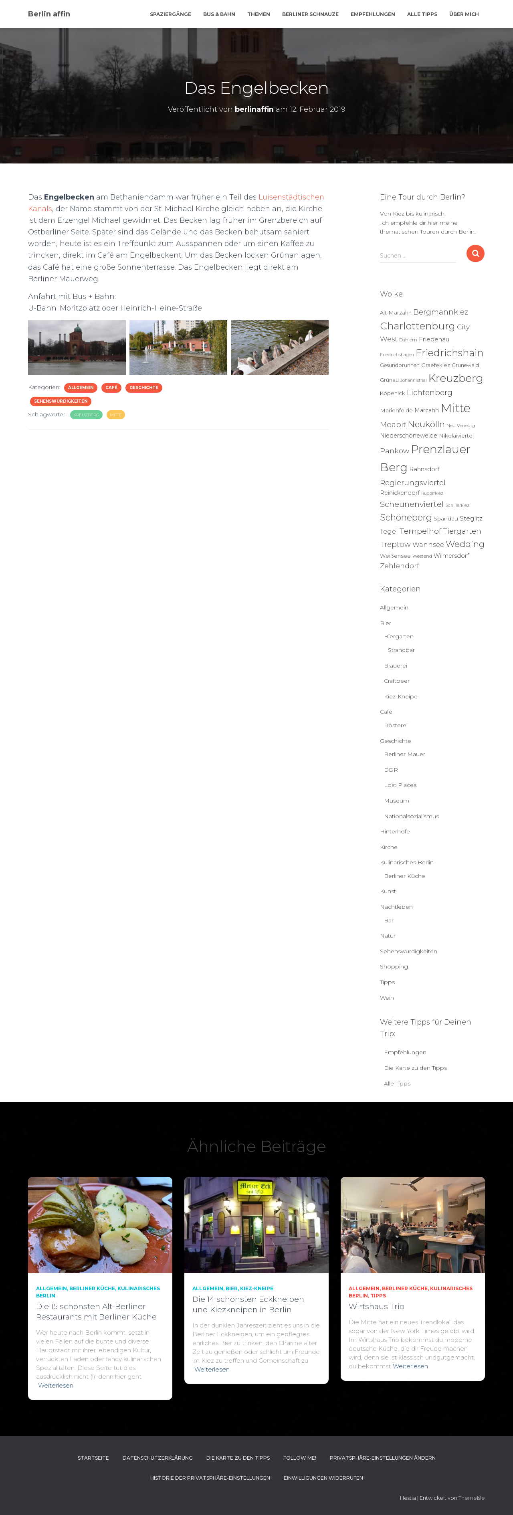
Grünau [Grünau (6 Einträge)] (389, 380)
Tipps (387, 982)
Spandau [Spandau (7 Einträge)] (446, 518)
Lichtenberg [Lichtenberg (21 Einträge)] (429, 392)
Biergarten (399, 636)
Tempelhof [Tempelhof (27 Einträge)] (420, 531)
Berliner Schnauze (310, 14)
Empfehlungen (373, 14)
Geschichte (143, 387)
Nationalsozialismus (411, 816)
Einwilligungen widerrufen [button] (323, 1478)
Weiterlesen (55, 1385)
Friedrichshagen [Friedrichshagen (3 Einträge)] (397, 354)
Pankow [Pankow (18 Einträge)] (394, 450)
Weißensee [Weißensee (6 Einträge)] (395, 556)
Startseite (93, 1458)
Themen (258, 14)
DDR (391, 769)
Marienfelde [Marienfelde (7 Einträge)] (396, 410)
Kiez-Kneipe (401, 696)
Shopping (394, 966)
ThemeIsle (471, 1498)
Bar (389, 920)
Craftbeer (397, 680)
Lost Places (400, 785)
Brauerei (395, 665)
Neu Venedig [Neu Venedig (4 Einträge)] (460, 425)
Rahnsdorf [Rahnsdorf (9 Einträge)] (424, 469)
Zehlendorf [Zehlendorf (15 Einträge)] (399, 566)
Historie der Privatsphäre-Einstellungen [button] (210, 1478)
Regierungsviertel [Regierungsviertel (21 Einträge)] (413, 482)
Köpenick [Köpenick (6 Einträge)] (392, 393)
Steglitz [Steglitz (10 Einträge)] (471, 518)
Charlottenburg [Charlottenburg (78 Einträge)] (417, 326)
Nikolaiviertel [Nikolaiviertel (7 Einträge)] (456, 435)
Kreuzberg (86, 415)
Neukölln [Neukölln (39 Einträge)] (426, 424)
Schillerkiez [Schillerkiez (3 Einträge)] (457, 505)
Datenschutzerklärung (158, 1458)
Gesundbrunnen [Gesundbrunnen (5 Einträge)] (400, 365)
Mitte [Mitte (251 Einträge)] (455, 408)
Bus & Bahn (219, 14)
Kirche (389, 847)
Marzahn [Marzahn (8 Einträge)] (426, 410)
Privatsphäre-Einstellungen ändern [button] (383, 1458)
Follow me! (299, 1458)
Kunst (388, 891)
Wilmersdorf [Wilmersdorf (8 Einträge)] (451, 555)
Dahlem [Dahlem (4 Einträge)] (408, 340)
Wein (387, 997)
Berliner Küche (404, 876)
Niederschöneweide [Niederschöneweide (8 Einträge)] (408, 435)
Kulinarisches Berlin (407, 862)
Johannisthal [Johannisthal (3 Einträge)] (413, 380)
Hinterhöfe (395, 831)
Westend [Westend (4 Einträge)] (422, 556)
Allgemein (80, 387)
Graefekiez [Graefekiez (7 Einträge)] (435, 365)
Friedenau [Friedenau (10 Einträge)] (434, 339)
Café (111, 387)
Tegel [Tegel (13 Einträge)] (389, 531)
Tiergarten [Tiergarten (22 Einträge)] (462, 531)
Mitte (116, 415)
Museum (396, 800)
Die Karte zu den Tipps (415, 1067)
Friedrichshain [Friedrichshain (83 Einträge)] (449, 353)
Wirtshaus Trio (376, 1306)
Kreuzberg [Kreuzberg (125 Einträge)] (455, 378)
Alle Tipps (422, 14)
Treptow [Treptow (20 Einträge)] (395, 544)
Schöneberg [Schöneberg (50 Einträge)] (406, 517)
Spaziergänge (170, 14)
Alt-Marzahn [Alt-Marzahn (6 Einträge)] (396, 312)
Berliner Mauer (404, 754)
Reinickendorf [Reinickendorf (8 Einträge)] (400, 492)
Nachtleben (396, 906)
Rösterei (396, 725)
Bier (385, 623)
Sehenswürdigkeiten (60, 401)
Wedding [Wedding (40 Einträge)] (465, 544)
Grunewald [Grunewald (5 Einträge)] (465, 365)
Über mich (464, 14)
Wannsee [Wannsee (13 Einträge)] (428, 545)
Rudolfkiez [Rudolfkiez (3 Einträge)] (432, 493)
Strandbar (401, 650)
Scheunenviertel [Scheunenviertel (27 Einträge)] (412, 504)
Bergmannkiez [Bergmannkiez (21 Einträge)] (440, 312)
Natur (388, 935)
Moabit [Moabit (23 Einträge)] (393, 424)
